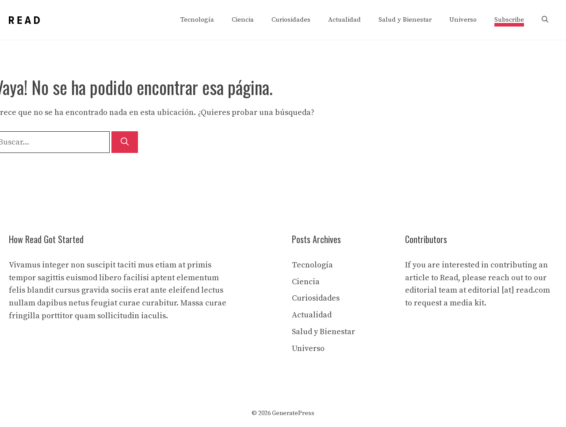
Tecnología (197, 19)
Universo (463, 19)
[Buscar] (124, 142)
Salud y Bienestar (405, 19)
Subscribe (509, 19)
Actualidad (344, 19)
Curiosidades (291, 19)
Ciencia (243, 19)
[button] (545, 20)
